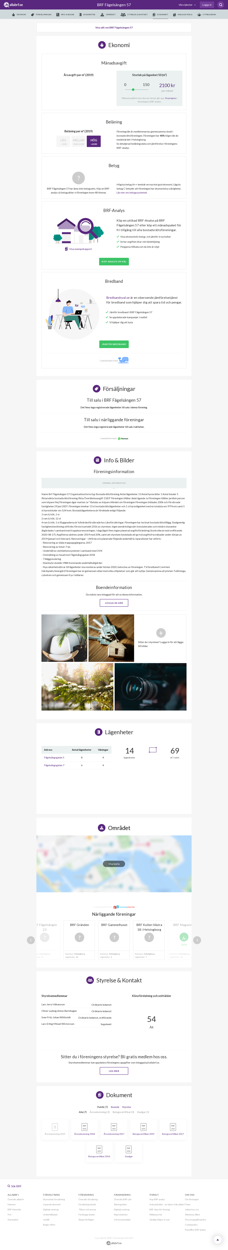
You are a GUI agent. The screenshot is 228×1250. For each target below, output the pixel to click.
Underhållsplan (50, 1214)
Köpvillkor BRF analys (195, 1229)
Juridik (46, 1219)
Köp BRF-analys (157, 1199)
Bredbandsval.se (118, 297)
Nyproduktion (121, 1214)
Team (187, 1204)
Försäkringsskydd (87, 1204)
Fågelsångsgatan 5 (54, 757)
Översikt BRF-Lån (122, 1199)
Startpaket (13, 1219)
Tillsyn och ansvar (87, 1209)
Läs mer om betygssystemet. (132, 192)
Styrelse (126, 1106)
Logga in (207, 4)
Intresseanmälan (122, 1219)
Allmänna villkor (192, 1214)
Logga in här (114, 603)
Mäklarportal (155, 1214)
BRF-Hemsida (14, 1209)
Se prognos (170, 98)
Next (197, 940)
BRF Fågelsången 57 (114, 4)
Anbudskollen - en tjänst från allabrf (167, 1204)
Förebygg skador (87, 1214)
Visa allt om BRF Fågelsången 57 (114, 27)
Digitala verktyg (51, 1209)
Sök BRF (15, 1186)
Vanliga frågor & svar (159, 1219)
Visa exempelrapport (80, 248)
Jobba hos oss (192, 1209)
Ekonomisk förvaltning (54, 1199)
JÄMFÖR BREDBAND (114, 344)
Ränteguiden (120, 1204)
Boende (115, 1106)
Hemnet (12, 1204)
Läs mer (114, 1071)
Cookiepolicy (191, 1224)
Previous (31, 940)
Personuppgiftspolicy (195, 1219)
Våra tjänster (186, 4)
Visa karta (114, 863)
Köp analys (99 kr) (114, 261)
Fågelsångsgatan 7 (54, 765)
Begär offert (49, 1224)
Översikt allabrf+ (16, 1199)
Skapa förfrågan (86, 1219)
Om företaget (192, 1199)
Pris (9, 1214)
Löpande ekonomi (51, 1204)
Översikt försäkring (88, 1199)
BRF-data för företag (159, 1209)
